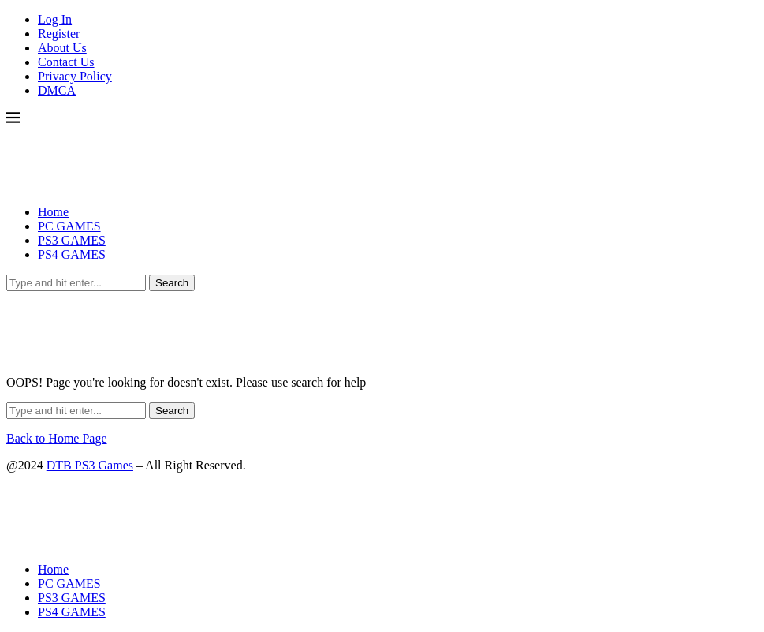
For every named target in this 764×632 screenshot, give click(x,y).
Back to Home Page (56, 438)
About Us (62, 47)
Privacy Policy (75, 76)
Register (59, 33)
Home (53, 212)
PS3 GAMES (72, 240)
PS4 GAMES (72, 254)
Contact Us (66, 62)
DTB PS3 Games (90, 465)
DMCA (57, 90)
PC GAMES (69, 226)
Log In (55, 19)
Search (171, 283)
